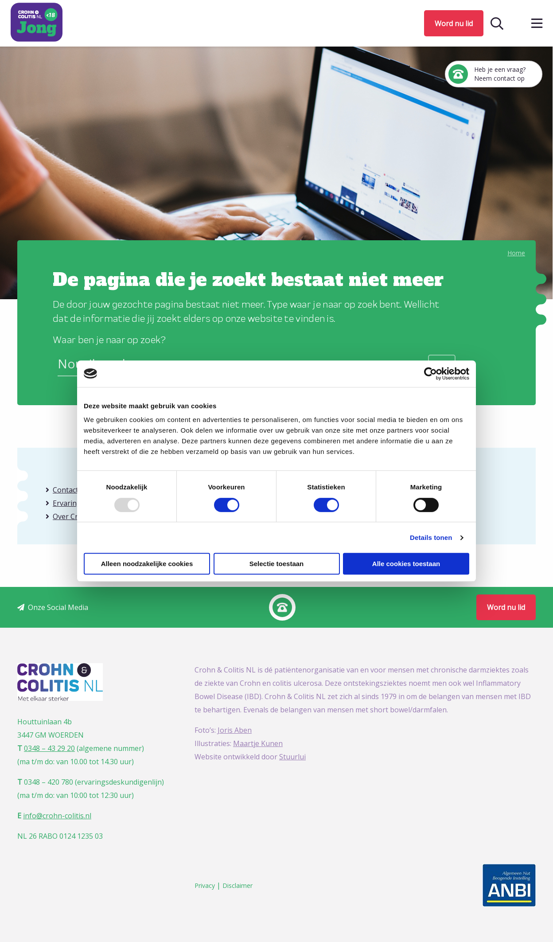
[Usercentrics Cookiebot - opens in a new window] (430, 373)
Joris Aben (235, 730)
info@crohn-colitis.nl (57, 816)
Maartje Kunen (258, 743)
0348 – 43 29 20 (49, 748)
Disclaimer (237, 885)
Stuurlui (292, 757)
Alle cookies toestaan (406, 563)
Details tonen (431, 537)
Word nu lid (454, 23)
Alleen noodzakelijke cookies (147, 563)
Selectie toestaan (276, 563)
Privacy (205, 885)
